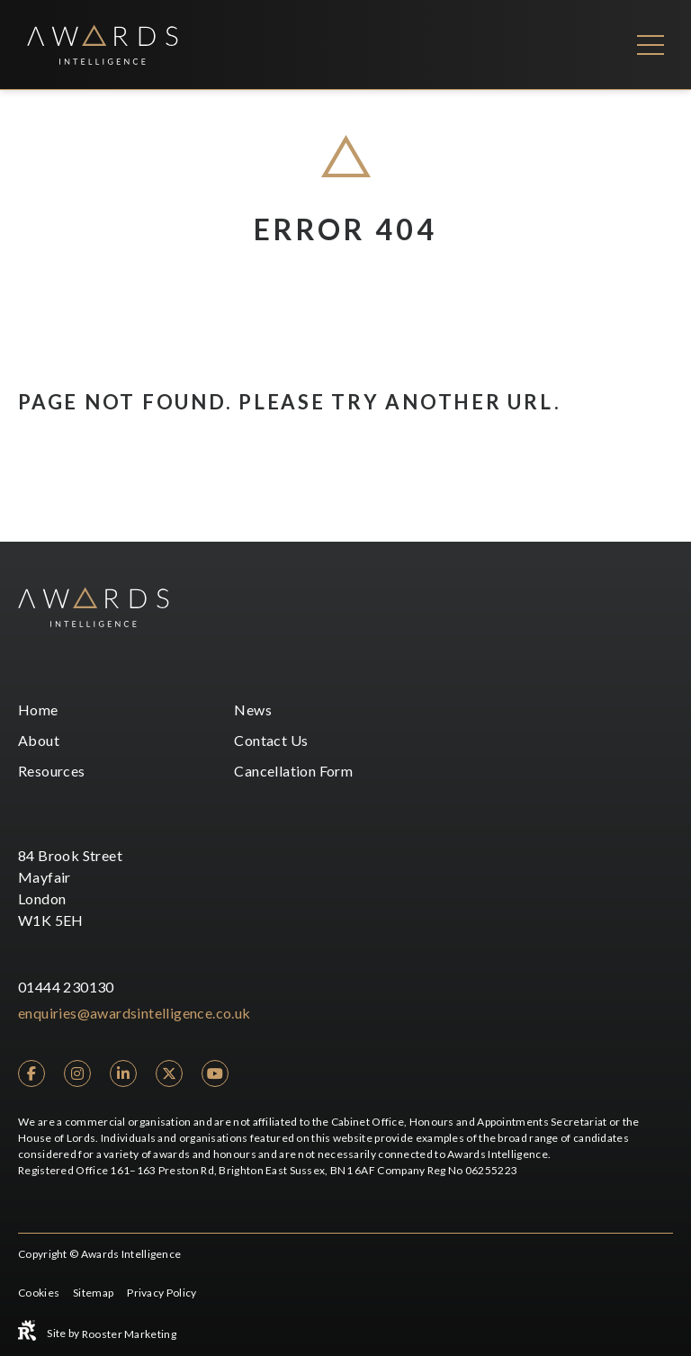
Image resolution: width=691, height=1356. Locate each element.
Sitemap (93, 1292)
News (253, 709)
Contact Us (271, 740)
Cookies (38, 1292)
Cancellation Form (293, 770)
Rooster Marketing (129, 1334)
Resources (51, 770)
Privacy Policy (161, 1292)
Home (38, 709)
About (38, 740)
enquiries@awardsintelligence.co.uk (134, 1012)
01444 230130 (66, 986)
